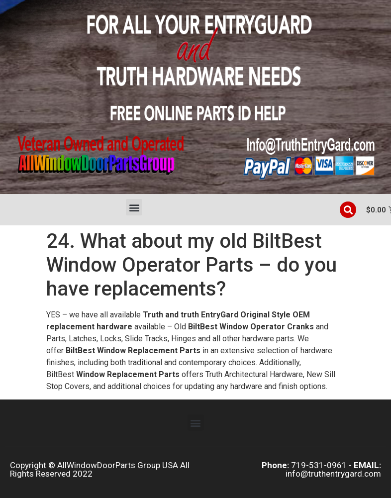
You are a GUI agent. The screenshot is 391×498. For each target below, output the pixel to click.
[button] (134, 207)
